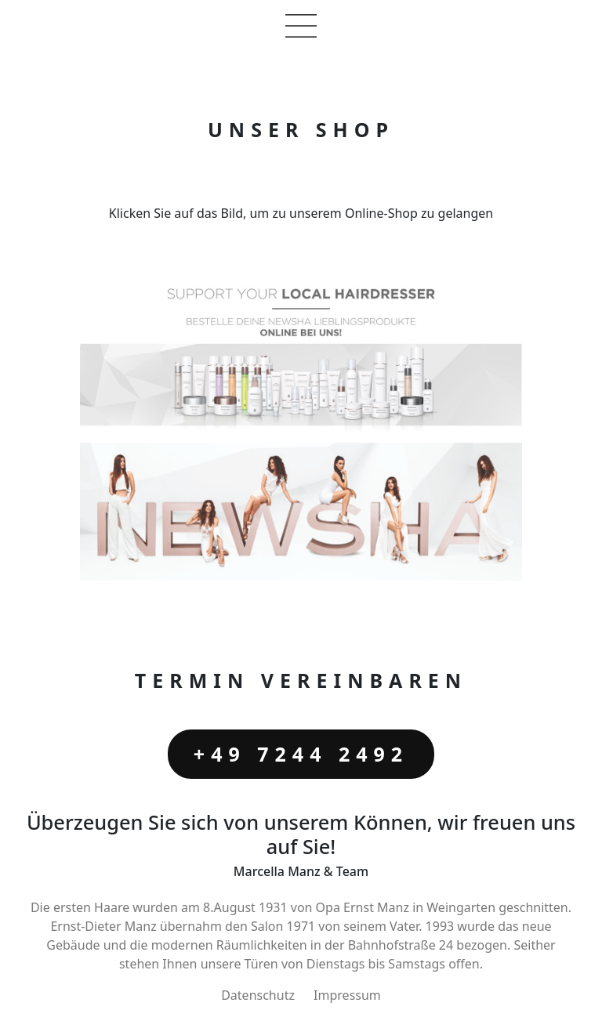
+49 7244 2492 (301, 753)
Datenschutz (258, 995)
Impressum (347, 995)
